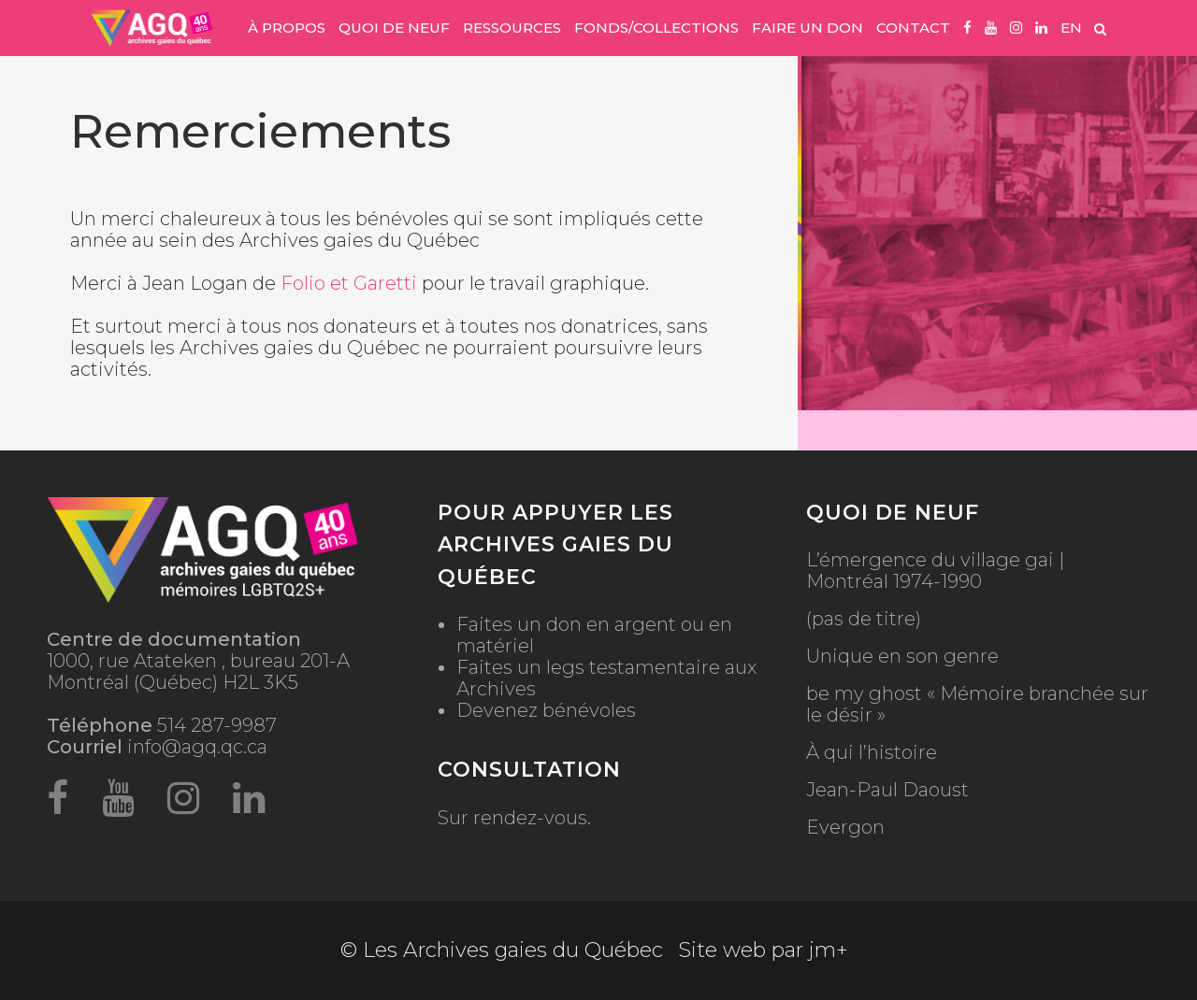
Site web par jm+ (763, 950)
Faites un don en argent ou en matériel (594, 635)
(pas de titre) (863, 619)
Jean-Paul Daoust (887, 790)
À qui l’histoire (871, 753)
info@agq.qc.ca (197, 747)
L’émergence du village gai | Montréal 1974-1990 (935, 571)
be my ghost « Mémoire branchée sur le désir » (977, 704)
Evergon (845, 827)
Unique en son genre (902, 656)
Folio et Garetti (349, 283)
